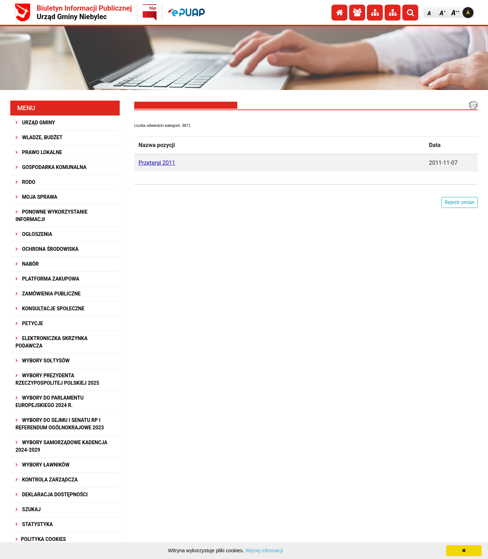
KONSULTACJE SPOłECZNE (50, 308)
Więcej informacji (264, 550)
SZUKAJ (28, 509)
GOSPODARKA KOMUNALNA (51, 167)
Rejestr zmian (459, 202)
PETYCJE (29, 323)
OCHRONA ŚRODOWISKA (47, 249)
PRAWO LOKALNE (39, 152)
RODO (25, 182)
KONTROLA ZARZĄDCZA (47, 479)
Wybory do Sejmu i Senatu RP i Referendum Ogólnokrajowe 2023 (60, 423)
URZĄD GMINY (35, 122)
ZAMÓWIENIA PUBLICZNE (48, 294)
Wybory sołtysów (43, 360)
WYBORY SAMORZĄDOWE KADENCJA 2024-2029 (61, 446)
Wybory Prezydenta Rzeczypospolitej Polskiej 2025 (57, 379)
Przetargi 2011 (156, 162)
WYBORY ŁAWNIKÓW (42, 465)
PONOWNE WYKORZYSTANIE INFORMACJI (51, 215)
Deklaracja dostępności (52, 494)
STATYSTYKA (34, 524)
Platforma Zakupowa (47, 279)
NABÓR (27, 264)
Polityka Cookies (41, 539)
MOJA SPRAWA (36, 197)
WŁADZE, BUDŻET (39, 137)
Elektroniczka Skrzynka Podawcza (51, 342)
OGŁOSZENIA (34, 234)
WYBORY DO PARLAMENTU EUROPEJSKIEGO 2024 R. (50, 401)
